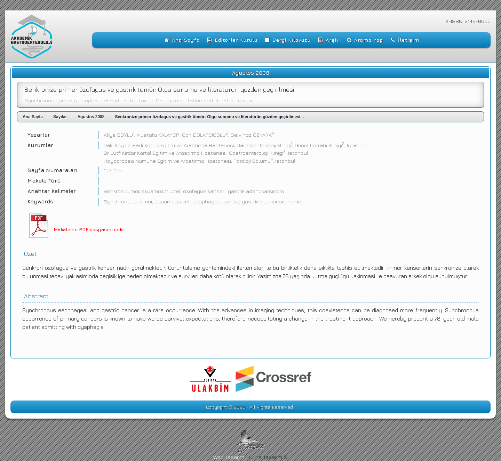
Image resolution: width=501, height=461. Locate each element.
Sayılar (60, 116)
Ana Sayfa (33, 116)
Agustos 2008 (90, 116)
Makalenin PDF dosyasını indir (89, 229)
